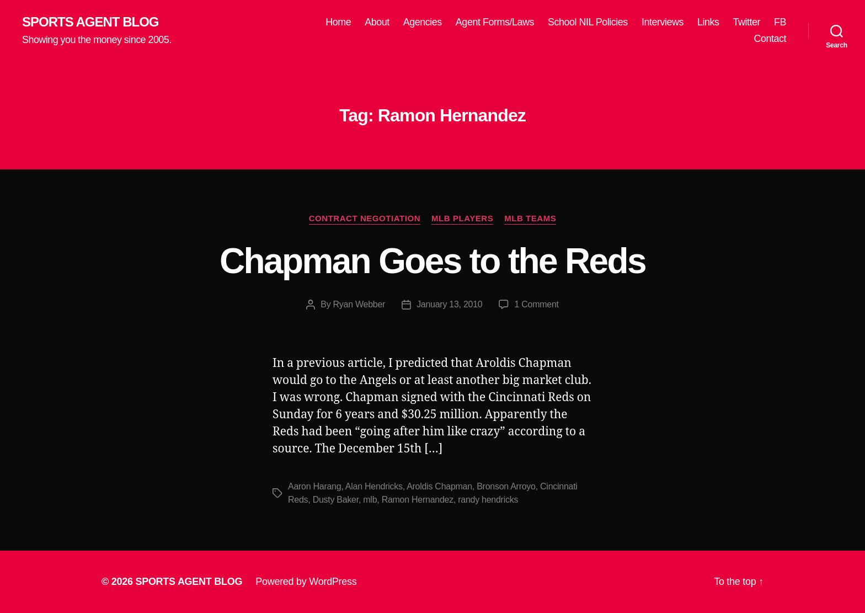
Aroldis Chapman (439, 486)
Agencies (422, 22)
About (377, 22)
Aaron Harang (314, 486)
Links (708, 22)
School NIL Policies (588, 22)
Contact (770, 38)
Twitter (746, 22)
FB (780, 22)
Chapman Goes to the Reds (432, 261)
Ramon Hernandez (417, 499)
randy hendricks (488, 499)
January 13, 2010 (449, 304)
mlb (370, 499)
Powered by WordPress (305, 581)
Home (338, 22)
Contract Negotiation (364, 218)
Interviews (663, 22)
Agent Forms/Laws (495, 22)
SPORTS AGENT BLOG (90, 22)
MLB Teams (530, 218)
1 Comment (536, 304)
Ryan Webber (359, 304)
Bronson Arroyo (506, 486)
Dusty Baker (336, 499)
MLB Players (462, 218)
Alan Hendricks (374, 486)
